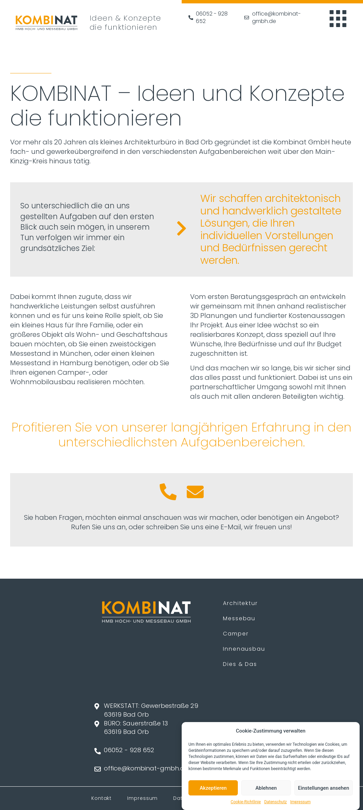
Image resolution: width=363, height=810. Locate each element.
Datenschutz (275, 803)
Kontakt (101, 798)
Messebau (239, 618)
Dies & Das (240, 664)
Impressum (300, 803)
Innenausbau (244, 649)
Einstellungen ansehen (323, 789)
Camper (235, 634)
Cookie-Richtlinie (246, 803)
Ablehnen (266, 789)
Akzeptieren (213, 789)
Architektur (240, 603)
